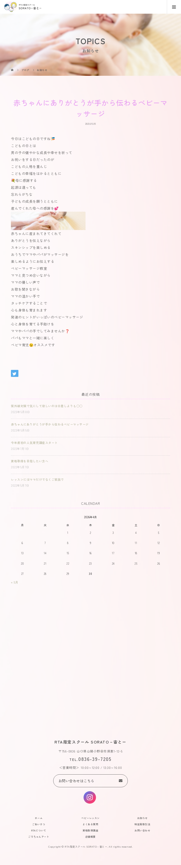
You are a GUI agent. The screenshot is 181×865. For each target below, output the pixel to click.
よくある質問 (90, 824)
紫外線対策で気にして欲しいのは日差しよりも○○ (47, 406)
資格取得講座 (90, 830)
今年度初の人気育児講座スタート (34, 442)
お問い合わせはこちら (76, 780)
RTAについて (38, 830)
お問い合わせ (142, 830)
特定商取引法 (142, 824)
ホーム (39, 818)
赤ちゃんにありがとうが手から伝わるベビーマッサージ (50, 424)
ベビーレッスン (90, 818)
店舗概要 (90, 836)
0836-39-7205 (95, 758)
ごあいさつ (38, 824)
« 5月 (14, 582)
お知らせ (142, 818)
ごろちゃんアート (38, 836)
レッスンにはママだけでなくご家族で (37, 479)
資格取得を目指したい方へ (29, 461)
